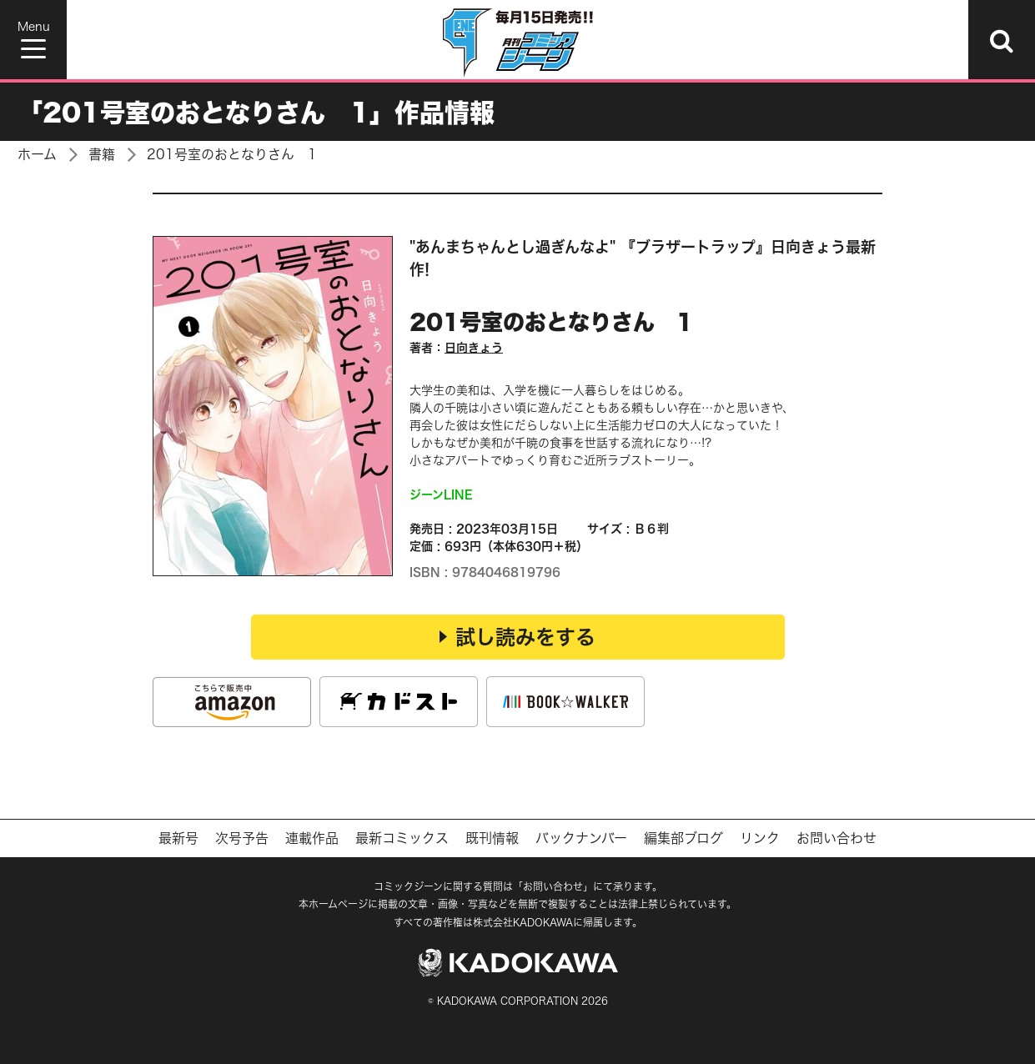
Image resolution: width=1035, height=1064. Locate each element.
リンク (760, 838)
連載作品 (312, 838)
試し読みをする (517, 637)
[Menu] (33, 39)
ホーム (37, 154)
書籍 (101, 154)
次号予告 (242, 838)
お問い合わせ (836, 838)
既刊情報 (492, 838)
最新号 (178, 838)
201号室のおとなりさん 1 (232, 154)
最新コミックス (402, 838)
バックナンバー (581, 838)
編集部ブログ (683, 838)
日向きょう (474, 347)
